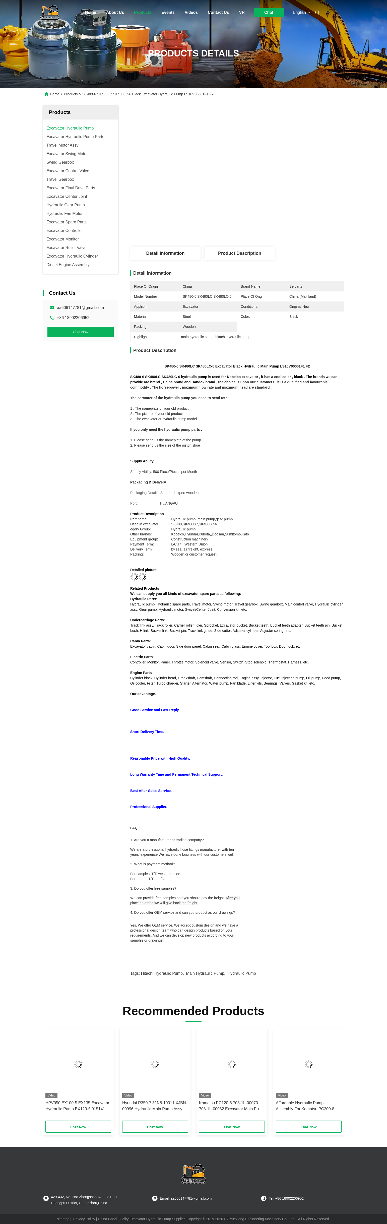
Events (167, 12)
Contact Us (218, 12)
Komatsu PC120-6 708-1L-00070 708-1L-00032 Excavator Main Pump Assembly (232, 1106)
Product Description (239, 253)
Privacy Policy (84, 1219)
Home (90, 12)
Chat (268, 12)
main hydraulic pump (205, 973)
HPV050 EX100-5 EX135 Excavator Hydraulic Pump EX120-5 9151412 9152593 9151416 (77, 1106)
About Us (115, 12)
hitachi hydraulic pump (162, 973)
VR (242, 12)
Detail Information (165, 253)
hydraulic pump (242, 973)
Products (142, 12)
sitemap (63, 1219)
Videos (191, 12)
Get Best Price (266, 230)
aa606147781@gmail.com (80, 307)
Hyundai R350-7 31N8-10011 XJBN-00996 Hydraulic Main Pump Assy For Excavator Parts (154, 1106)
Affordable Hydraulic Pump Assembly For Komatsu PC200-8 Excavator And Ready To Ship (305, 1106)
